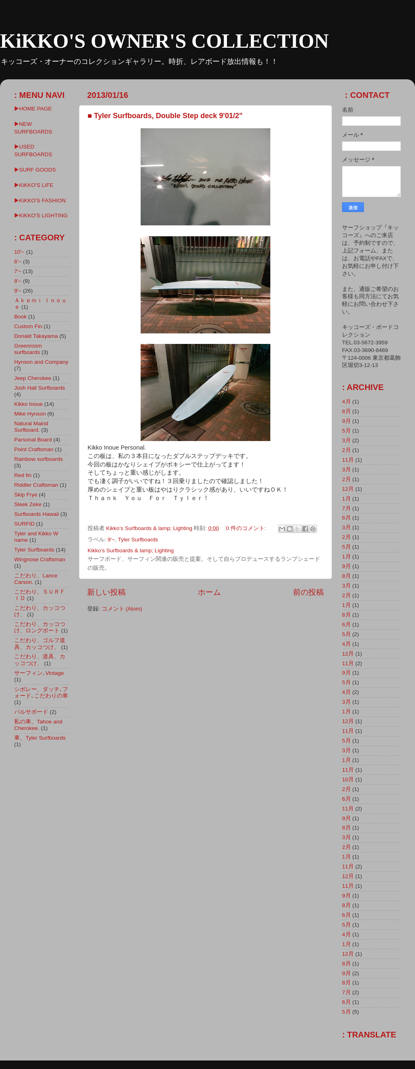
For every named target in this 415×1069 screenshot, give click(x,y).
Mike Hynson (30, 414)
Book (20, 317)
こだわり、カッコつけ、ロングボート (39, 627)
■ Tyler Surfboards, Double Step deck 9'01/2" (165, 116)
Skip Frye (25, 495)
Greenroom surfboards (28, 349)
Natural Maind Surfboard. (31, 426)
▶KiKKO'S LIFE (33, 185)
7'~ (17, 271)
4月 (346, 402)
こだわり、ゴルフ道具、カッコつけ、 (39, 643)
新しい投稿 (106, 592)
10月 (348, 779)
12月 (348, 489)
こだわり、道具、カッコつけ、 (39, 659)
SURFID (24, 524)
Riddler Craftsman (36, 485)
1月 (346, 499)
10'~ (19, 252)
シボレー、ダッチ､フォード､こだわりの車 (41, 692)
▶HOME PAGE (33, 109)
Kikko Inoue (28, 404)
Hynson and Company (41, 362)
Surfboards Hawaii (36, 514)
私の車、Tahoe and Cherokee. (38, 725)
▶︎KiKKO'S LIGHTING (41, 215)
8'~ (17, 281)
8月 (346, 411)
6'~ (17, 262)
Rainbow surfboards (38, 459)
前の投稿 (308, 592)
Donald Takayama (36, 336)
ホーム (209, 592)
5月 (346, 431)
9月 (346, 421)
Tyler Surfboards (138, 540)
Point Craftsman (33, 449)
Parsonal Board (33, 440)
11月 (348, 460)
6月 (346, 518)
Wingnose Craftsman (39, 559)
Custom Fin (28, 326)
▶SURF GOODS (35, 170)
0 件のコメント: (246, 528)
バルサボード (31, 712)
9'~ (111, 540)
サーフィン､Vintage (39, 673)
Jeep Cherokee (32, 378)
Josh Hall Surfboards (39, 388)
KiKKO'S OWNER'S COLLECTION (164, 41)
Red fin (23, 475)
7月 (346, 508)
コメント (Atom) (122, 609)
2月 (346, 450)
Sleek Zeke (28, 504)
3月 (346, 440)
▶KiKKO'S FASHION (40, 200)
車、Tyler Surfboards (40, 738)
